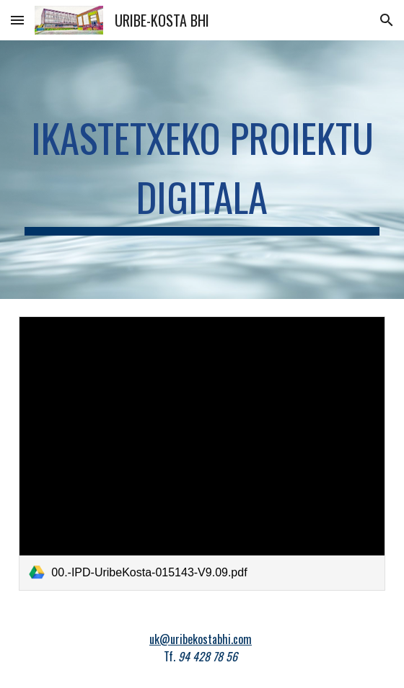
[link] (202, 453)
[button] (17, 20)
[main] (202, 169)
